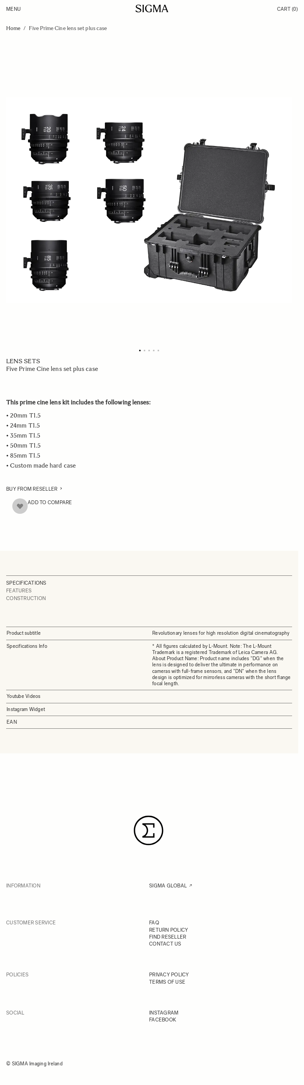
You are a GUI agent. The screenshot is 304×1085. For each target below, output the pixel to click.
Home (13, 28)
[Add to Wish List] (20, 506)
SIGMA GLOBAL (168, 886)
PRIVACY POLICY (169, 975)
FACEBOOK (162, 1020)
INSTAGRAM (163, 1013)
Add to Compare (50, 502)
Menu (13, 9)
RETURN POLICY (168, 930)
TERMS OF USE (167, 982)
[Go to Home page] (152, 8)
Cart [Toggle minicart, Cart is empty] (287, 9)
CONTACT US (165, 944)
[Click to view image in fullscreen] (149, 200)
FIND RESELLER (167, 937)
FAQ (154, 923)
